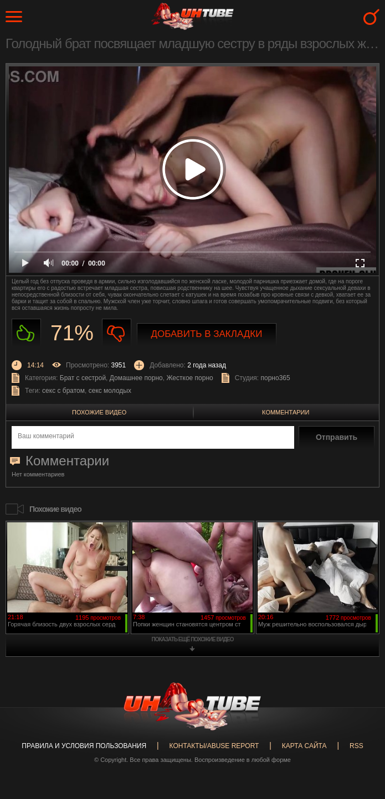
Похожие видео (99, 412)
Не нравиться (116, 333)
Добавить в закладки (207, 334)
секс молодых (110, 391)
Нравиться (26, 333)
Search (371, 17)
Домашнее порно (136, 378)
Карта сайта (304, 746)
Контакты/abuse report (214, 746)
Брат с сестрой (83, 378)
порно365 (275, 378)
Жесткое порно (189, 378)
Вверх (360, 754)
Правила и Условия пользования (84, 746)
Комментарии (285, 412)
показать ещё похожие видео (193, 639)
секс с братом (63, 391)
